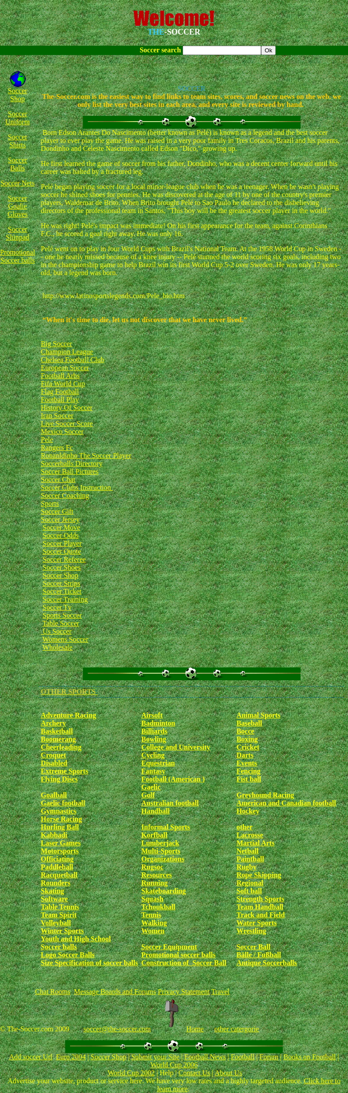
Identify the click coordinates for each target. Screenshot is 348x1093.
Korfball (154, 835)
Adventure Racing (68, 715)
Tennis (151, 915)
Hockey (247, 811)
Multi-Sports (160, 851)
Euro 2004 (71, 1057)
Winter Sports (62, 931)
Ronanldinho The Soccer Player (86, 455)
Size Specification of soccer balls (89, 963)
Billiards (154, 731)
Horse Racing (61, 819)
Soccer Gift (57, 511)
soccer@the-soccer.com (117, 1029)
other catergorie (236, 1029)
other (244, 827)
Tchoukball (158, 907)
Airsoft (152, 715)
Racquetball (59, 875)
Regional (249, 883)
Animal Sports (258, 715)
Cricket (247, 747)
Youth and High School (76, 939)
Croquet (53, 755)
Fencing (248, 771)
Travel (220, 991)
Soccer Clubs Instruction (77, 487)
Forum (268, 1057)
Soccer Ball (253, 947)
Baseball (249, 723)
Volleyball (56, 923)
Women (152, 931)
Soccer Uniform (17, 118)
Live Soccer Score (67, 423)
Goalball (54, 795)
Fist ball (248, 779)
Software (54, 899)
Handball (155, 811)
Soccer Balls (17, 164)
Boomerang (58, 739)
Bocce (245, 731)
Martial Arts (255, 843)
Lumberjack (160, 843)
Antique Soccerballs (266, 963)
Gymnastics (58, 811)
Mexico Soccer (62, 431)
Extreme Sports (64, 771)
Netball (247, 851)
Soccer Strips (61, 583)
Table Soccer (61, 623)
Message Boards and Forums (115, 991)
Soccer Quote (62, 551)
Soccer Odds (60, 535)
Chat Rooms (52, 991)
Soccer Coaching (65, 495)
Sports (50, 503)
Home (194, 1029)
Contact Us (194, 1073)
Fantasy (153, 771)
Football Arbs (60, 375)
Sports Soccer (62, 615)
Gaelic (151, 787)
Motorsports (59, 851)
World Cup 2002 (131, 1073)
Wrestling (251, 931)
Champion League (67, 351)
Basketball (57, 731)
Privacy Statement (184, 991)
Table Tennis (60, 907)
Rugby (246, 867)
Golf (148, 795)
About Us (228, 1073)
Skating (52, 891)
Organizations (162, 859)
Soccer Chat (58, 479)
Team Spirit (59, 915)
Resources (156, 875)
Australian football (170, 803)
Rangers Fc (57, 447)
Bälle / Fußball (258, 955)
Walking (154, 923)
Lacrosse (249, 835)
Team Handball (259, 907)
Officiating (57, 859)
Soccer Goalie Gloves (17, 206)
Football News (205, 1057)
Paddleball (57, 867)
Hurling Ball (60, 827)
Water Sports (256, 923)
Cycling (152, 755)
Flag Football (60, 391)
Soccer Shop (17, 95)
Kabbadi (54, 835)
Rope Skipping (258, 875)
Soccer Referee (64, 559)
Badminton (158, 723)
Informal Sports (165, 827)
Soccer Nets (17, 183)
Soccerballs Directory (71, 463)
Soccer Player (62, 543)
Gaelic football (63, 803)
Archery (53, 723)
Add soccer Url (30, 1057)
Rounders (55, 883)
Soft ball (249, 891)
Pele (47, 439)
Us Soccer (56, 631)
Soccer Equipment (169, 947)
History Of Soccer (66, 407)
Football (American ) (173, 779)
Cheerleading (61, 747)
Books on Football (309, 1057)
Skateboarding (163, 891)
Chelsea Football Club (72, 359)
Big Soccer (56, 343)
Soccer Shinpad (17, 233)
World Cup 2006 (173, 1065)
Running (154, 883)
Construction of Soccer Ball (184, 963)
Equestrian (158, 763)
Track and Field (260, 915)
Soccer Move (61, 527)
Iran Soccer (57, 415)
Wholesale (58, 647)
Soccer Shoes (62, 567)
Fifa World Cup (63, 383)
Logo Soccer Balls (67, 955)
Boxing (247, 739)
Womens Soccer (65, 639)
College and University (176, 747)
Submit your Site (155, 1057)
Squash (152, 899)
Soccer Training (65, 599)
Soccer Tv (57, 607)
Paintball (250, 859)
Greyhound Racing (265, 795)
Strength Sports (260, 899)
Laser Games (61, 843)
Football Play (60, 399)
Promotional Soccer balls (17, 256)
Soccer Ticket (62, 591)
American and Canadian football (286, 803)
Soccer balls (59, 947)
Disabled (54, 763)
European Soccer (65, 367)
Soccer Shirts (17, 141)
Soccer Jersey (60, 519)
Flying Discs (59, 779)
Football (242, 1057)
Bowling (153, 739)
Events (246, 763)
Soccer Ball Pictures (69, 471)
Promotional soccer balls (178, 955)
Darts (244, 755)
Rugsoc (152, 867)
